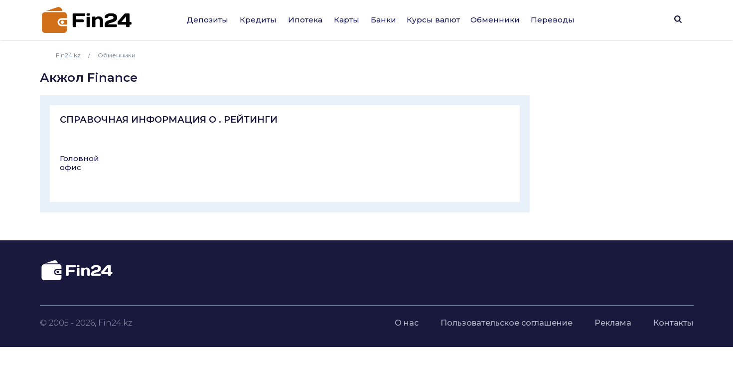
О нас (407, 323)
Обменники (495, 19)
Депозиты (207, 19)
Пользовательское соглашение (506, 323)
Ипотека (305, 19)
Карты (346, 19)
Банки (383, 19)
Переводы (553, 19)
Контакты (673, 323)
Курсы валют (433, 19)
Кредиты (258, 19)
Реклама (612, 323)
